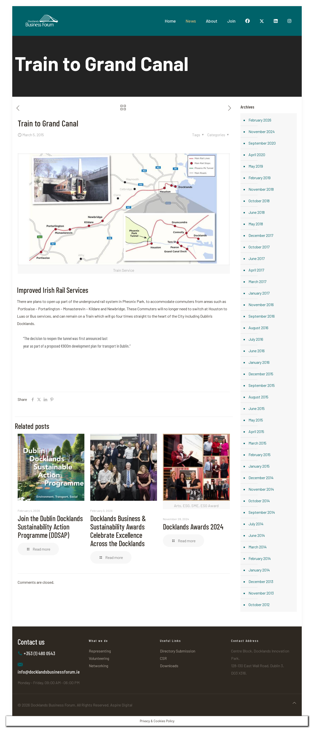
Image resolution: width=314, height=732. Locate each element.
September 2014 (262, 512)
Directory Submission (177, 651)
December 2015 (261, 373)
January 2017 (259, 293)
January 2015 (259, 466)
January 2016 (259, 362)
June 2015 (257, 408)
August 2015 (258, 396)
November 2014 (261, 489)
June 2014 (257, 535)
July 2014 (256, 523)
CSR (163, 658)
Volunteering (99, 658)
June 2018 (257, 212)
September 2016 (262, 316)
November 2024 (262, 131)
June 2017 (257, 258)
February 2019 (260, 177)
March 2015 (257, 443)
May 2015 (256, 420)
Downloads (169, 665)
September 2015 (262, 385)
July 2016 (256, 339)
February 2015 (260, 454)
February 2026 (260, 120)
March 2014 (258, 546)
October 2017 (259, 246)
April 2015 (256, 431)
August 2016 (258, 327)
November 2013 (261, 593)
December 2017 (261, 235)
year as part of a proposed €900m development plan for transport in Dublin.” (77, 345)
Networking (98, 665)
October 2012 (259, 604)
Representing (100, 651)
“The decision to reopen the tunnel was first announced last (65, 338)
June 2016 (257, 350)
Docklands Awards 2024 (193, 526)
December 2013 (261, 581)
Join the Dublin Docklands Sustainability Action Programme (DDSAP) (50, 526)
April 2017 (256, 270)
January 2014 (259, 570)
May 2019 (256, 166)
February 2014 (260, 558)
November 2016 (261, 304)
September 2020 (262, 143)
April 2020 (257, 154)
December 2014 (261, 477)
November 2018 (261, 189)
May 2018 (256, 223)
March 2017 (257, 281)
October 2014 (259, 500)
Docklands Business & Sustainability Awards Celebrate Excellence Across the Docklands (118, 531)
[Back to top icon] (294, 702)
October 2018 (259, 200)
